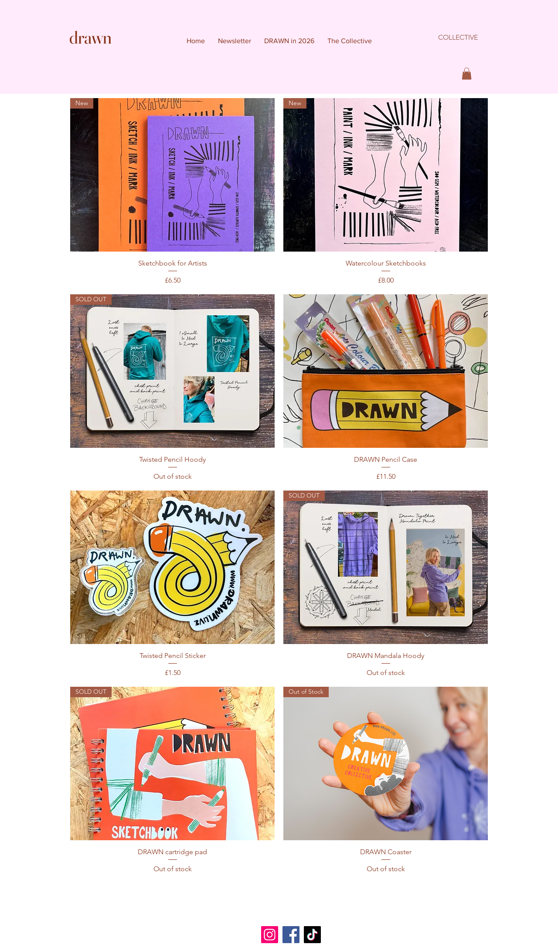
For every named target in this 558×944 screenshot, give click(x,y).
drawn (90, 37)
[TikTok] (312, 934)
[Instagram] (269, 934)
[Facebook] (290, 934)
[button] (467, 73)
